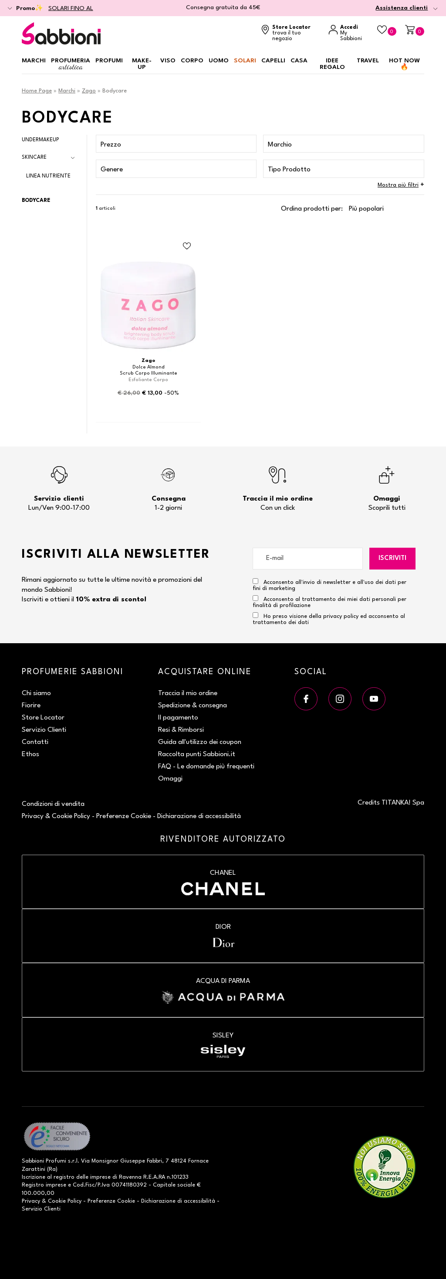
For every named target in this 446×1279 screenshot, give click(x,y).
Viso (168, 61)
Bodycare (36, 200)
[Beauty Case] (386, 30)
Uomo (219, 61)
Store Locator (43, 717)
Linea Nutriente (48, 176)
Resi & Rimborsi (181, 729)
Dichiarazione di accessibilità (199, 816)
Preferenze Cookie (123, 816)
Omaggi (170, 778)
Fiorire (31, 705)
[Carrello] (414, 30)
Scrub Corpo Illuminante (148, 373)
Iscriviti (392, 558)
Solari (245, 61)
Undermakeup (40, 140)
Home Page (37, 91)
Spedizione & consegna (192, 705)
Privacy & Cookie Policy (56, 816)
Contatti (35, 742)
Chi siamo (36, 693)
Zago (89, 91)
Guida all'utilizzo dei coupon (199, 742)
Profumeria (70, 64)
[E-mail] (308, 559)
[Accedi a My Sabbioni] (348, 33)
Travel (368, 61)
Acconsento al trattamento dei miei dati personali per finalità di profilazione (329, 601)
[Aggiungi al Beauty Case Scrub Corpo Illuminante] (187, 246)
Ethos (30, 754)
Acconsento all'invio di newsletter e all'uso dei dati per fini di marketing (329, 584)
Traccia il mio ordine (187, 693)
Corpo (192, 61)
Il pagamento (178, 717)
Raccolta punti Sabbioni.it (196, 754)
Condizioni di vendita (53, 804)
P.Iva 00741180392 (122, 1185)
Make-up (142, 64)
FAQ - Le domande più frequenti (206, 766)
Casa (299, 61)
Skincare (34, 157)
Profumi (109, 61)
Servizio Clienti (44, 729)
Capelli (273, 61)
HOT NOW (404, 64)
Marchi (34, 61)
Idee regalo (332, 64)
